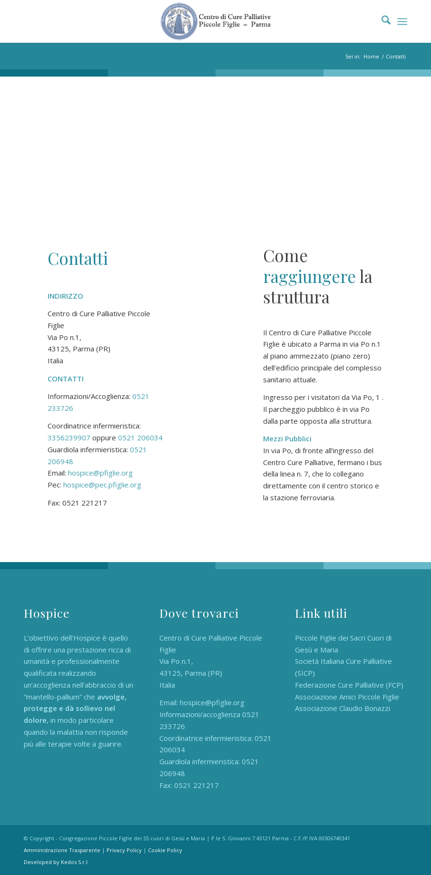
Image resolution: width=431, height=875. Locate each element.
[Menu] (402, 21)
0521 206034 (140, 437)
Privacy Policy (124, 850)
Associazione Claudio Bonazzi (342, 708)
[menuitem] (381, 21)
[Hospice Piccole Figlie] (215, 21)
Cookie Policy (165, 850)
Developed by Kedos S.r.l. (56, 861)
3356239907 (69, 437)
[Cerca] (381, 21)
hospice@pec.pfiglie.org (102, 484)
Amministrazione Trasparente (62, 850)
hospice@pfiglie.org (100, 472)
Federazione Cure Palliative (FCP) (349, 685)
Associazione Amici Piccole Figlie (347, 696)
